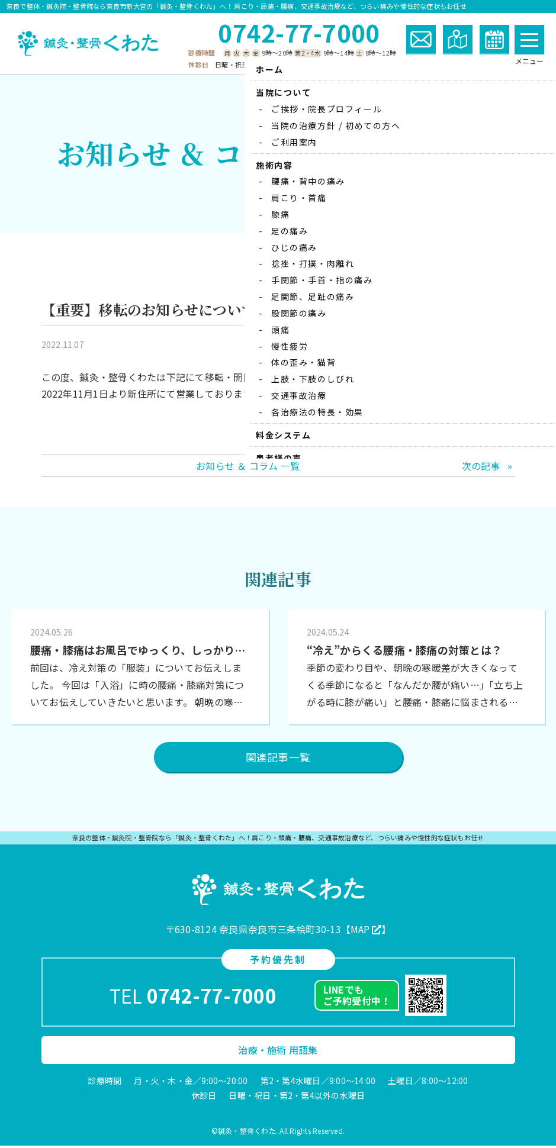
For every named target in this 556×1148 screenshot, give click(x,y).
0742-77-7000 (299, 32)
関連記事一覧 (278, 759)
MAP (360, 931)
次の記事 (481, 467)
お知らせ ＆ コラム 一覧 (248, 467)
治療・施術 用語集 (277, 1052)
